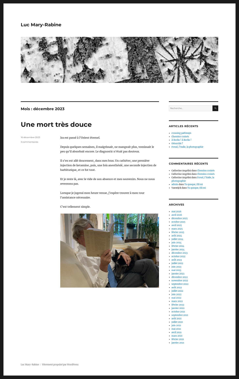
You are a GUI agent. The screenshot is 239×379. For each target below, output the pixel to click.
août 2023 (177, 259)
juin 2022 (176, 294)
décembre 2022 (180, 277)
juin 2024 (176, 242)
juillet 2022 (177, 291)
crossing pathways (181, 133)
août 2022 (177, 287)
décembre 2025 (180, 218)
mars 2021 (177, 335)
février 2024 (178, 246)
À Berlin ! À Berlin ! (181, 140)
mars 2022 (177, 301)
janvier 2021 (178, 342)
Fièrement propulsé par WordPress (60, 364)
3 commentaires (29, 142)
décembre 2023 (179, 253)
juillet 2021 (177, 322)
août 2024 (177, 235)
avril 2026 (177, 215)
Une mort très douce (56, 124)
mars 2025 (177, 228)
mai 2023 (176, 270)
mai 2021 (176, 329)
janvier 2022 (178, 308)
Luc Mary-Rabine (41, 24)
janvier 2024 (178, 249)
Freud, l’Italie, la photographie (187, 147)
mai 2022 (176, 297)
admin (175, 184)
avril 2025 (177, 225)
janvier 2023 (178, 273)
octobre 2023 (178, 256)
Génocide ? (177, 143)
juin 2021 (176, 325)
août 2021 (177, 318)
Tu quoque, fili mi (193, 184)
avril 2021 (177, 332)
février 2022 (178, 304)
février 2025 (178, 232)
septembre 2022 (180, 284)
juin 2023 (176, 266)
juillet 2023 (177, 263)
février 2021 (178, 339)
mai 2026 (176, 211)
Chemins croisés (180, 136)
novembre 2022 (180, 280)
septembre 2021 (180, 315)
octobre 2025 (178, 221)
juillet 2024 (177, 239)
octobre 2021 (178, 311)
